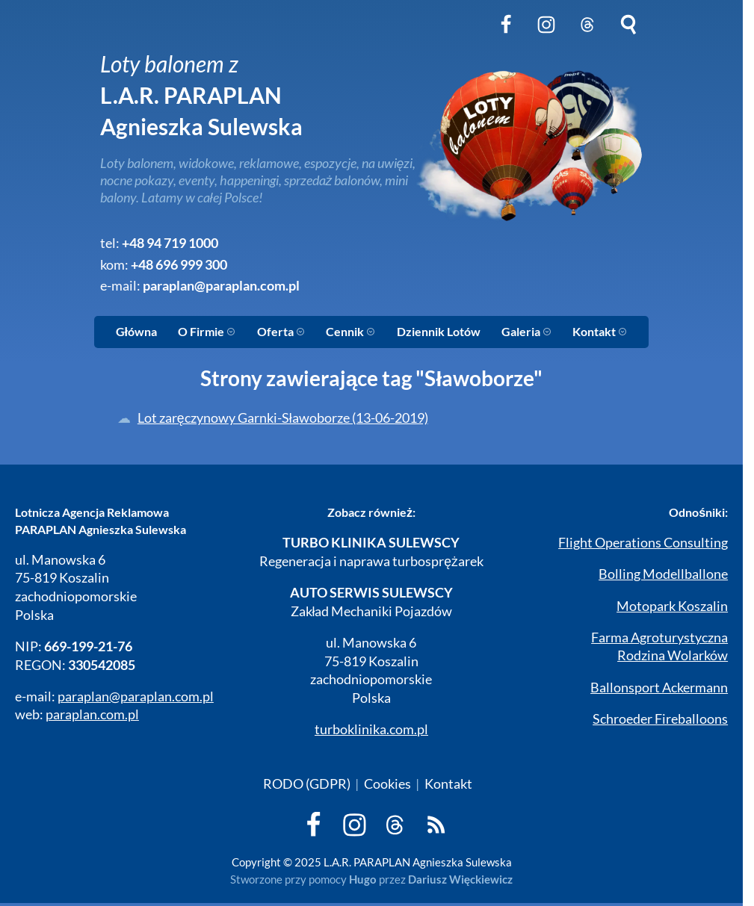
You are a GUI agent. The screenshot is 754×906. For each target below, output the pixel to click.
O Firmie (206, 331)
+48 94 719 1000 (170, 243)
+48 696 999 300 (179, 265)
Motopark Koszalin (672, 606)
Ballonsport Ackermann (659, 687)
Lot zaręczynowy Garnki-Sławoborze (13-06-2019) (282, 418)
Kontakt (599, 331)
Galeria (526, 331)
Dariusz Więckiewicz (460, 879)
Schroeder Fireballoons (660, 719)
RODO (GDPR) (306, 784)
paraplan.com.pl (92, 714)
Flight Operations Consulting (643, 542)
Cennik (350, 331)
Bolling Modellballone (663, 574)
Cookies (387, 784)
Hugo (363, 879)
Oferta (281, 331)
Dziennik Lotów (438, 331)
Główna (136, 331)
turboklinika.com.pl (371, 729)
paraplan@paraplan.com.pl (221, 286)
